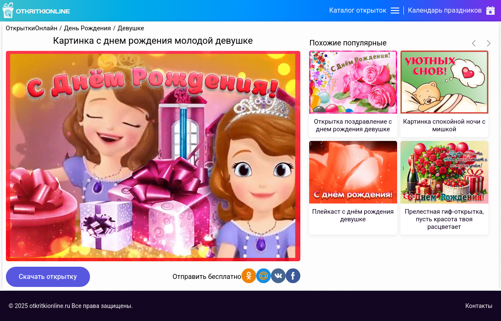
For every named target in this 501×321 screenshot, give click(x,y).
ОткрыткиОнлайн (32, 28)
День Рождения (87, 28)
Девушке (130, 28)
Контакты (478, 305)
